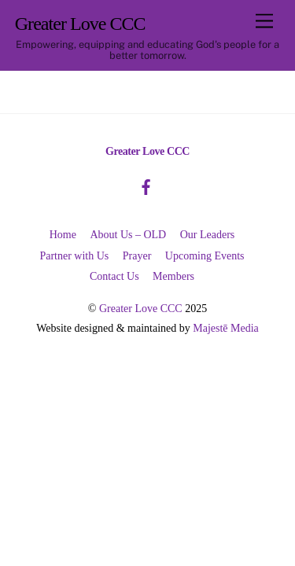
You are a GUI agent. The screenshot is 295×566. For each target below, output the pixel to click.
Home (63, 235)
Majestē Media (226, 328)
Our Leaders (207, 235)
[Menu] (264, 21)
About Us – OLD (128, 235)
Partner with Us (74, 256)
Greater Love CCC (141, 308)
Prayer (137, 256)
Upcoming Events (205, 256)
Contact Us (114, 276)
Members (173, 276)
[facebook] (146, 185)
